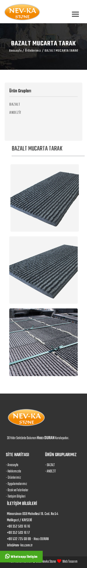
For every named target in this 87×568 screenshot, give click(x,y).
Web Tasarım (69, 562)
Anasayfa (15, 50)
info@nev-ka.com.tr (19, 545)
